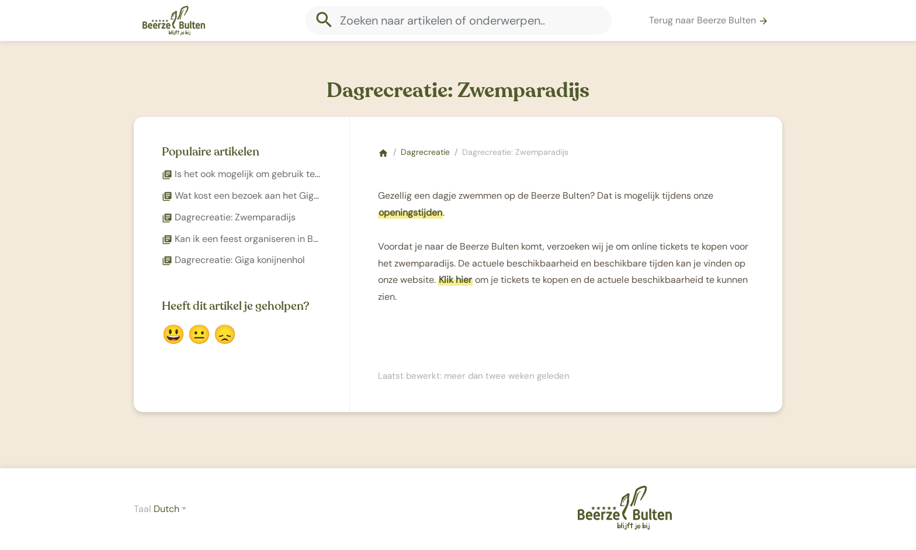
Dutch (166, 509)
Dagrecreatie (425, 152)
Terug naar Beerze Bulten (709, 20)
